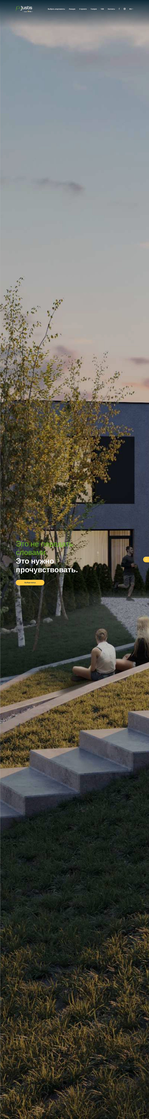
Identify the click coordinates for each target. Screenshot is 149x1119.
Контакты (111, 9)
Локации (72, 9)
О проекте (83, 9)
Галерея (94, 9)
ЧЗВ (102, 9)
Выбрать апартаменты (56, 9)
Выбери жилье (30, 583)
